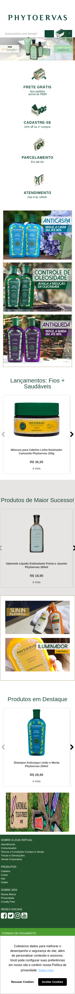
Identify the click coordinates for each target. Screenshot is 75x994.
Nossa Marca (8, 894)
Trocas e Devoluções (13, 855)
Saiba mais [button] (46, 970)
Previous (3, 434)
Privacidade (7, 898)
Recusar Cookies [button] (22, 981)
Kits (3, 878)
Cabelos (5, 871)
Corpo (4, 875)
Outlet (4, 882)
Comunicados (9, 848)
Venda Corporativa (11, 859)
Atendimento (41, 4)
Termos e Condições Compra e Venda (22, 852)
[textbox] (24, 33)
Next (71, 434)
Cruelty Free (8, 901)
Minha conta (62, 4)
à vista (36, 468)
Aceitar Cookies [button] (52, 981)
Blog (23, 4)
